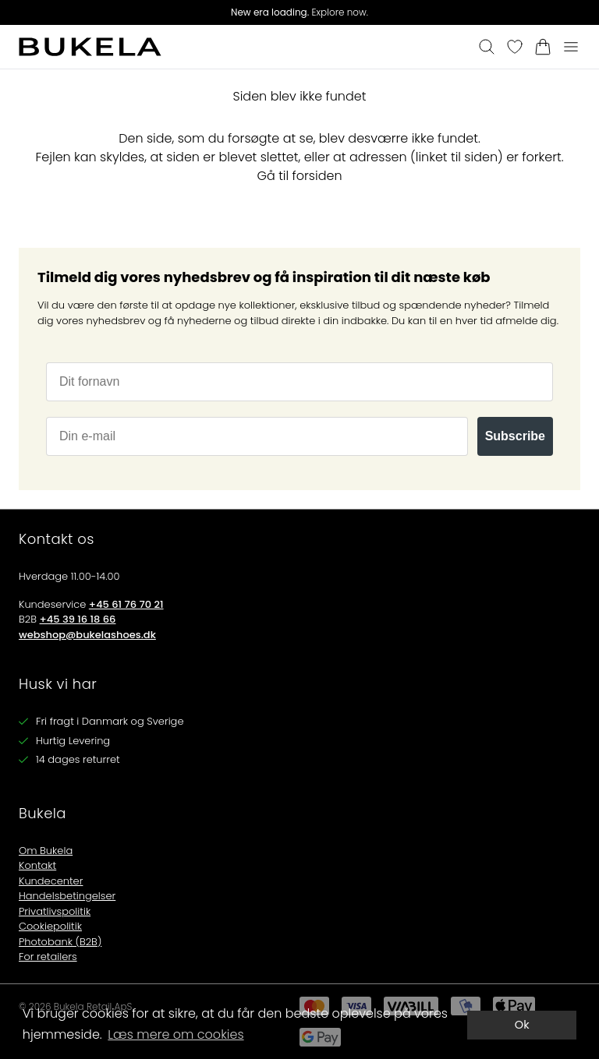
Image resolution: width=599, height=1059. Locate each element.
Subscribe (515, 436)
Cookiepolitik (50, 926)
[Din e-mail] (257, 436)
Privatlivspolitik (54, 911)
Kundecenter (51, 881)
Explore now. (299, 12)
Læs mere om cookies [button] (175, 1034)
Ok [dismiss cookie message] (522, 1025)
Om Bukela (46, 850)
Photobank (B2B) (60, 941)
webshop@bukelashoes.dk (87, 634)
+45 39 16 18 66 (78, 619)
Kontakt (37, 865)
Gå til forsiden (299, 176)
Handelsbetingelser (67, 895)
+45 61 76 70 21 (126, 604)
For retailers (48, 956)
